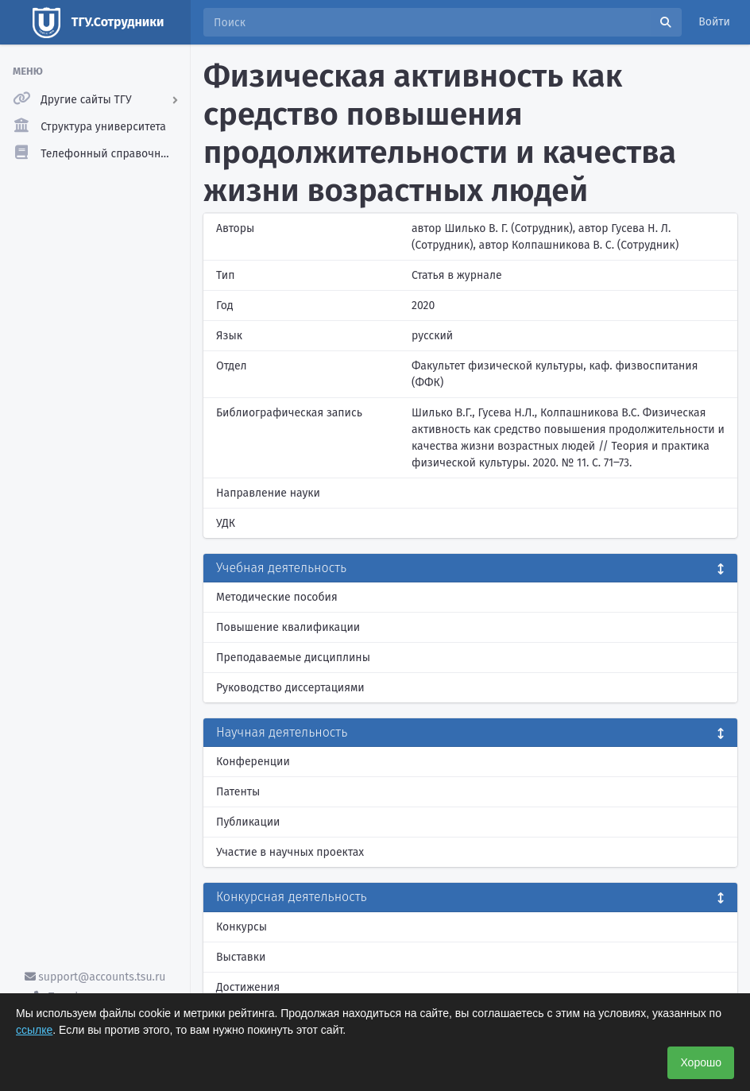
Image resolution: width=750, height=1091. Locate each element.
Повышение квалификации (288, 627)
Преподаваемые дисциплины (293, 657)
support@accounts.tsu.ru (95, 977)
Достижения (248, 987)
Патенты (238, 792)
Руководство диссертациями (290, 687)
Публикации (248, 822)
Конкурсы (241, 927)
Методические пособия (277, 597)
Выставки (240, 957)
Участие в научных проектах (290, 852)
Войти (714, 22)
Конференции (253, 761)
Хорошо (700, 1062)
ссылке (34, 1029)
